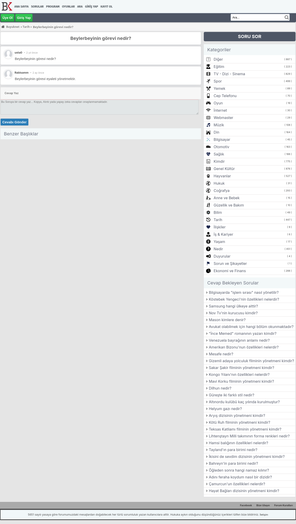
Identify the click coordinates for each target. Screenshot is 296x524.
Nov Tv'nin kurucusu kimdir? (233, 313)
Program (53, 6)
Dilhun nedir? (220, 388)
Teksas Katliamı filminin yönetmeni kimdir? (245, 429)
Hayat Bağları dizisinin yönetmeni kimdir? (244, 490)
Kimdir (219, 161)
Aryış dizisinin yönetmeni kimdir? (237, 415)
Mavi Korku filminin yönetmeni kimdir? (241, 381)
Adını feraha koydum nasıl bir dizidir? (240, 477)
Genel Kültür (224, 168)
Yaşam (219, 241)
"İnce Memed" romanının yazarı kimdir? (242, 333)
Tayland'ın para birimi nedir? (233, 449)
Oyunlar (68, 6)
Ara (79, 6)
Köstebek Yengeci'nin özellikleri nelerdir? (244, 299)
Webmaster (223, 117)
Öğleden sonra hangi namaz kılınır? (239, 470)
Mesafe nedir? (221, 354)
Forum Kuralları (283, 505)
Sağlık (219, 154)
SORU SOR (249, 36)
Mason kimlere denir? (227, 319)
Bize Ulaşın (263, 505)
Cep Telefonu (225, 95)
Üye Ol (8, 18)
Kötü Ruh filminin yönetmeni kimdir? (239, 422)
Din (216, 132)
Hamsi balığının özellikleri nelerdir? (238, 443)
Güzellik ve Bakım (229, 205)
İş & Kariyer (223, 234)
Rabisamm (21, 72)
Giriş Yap (91, 6)
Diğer (218, 59)
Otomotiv (221, 147)
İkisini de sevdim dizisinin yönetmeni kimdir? (247, 456)
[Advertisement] (100, 173)
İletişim (264, 514)
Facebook (246, 505)
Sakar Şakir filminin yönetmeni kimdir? (241, 367)
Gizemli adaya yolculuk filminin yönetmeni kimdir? (251, 361)
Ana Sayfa (21, 6)
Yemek (219, 88)
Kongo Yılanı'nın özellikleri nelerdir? (239, 374)
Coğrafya (222, 190)
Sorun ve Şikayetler (230, 263)
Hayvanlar (222, 176)
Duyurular (222, 256)
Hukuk (219, 183)
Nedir (218, 249)
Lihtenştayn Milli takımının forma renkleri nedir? (249, 436)
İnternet (220, 110)
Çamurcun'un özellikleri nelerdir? (237, 484)
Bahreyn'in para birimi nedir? (233, 463)
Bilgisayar (222, 139)
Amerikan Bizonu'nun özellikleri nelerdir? (243, 347)
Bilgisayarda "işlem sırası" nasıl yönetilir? (243, 292)
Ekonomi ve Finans (230, 270)
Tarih (218, 219)
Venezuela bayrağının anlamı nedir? (239, 340)
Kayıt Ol (106, 6)
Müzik (219, 125)
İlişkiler (219, 227)
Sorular (37, 6)
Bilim (218, 212)
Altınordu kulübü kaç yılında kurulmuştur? (244, 402)
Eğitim (219, 66)
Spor (218, 81)
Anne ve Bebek (227, 198)
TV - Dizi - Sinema (229, 74)
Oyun (218, 103)
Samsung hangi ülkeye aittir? (233, 306)
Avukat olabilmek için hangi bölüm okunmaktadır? (251, 326)
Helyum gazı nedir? (225, 408)
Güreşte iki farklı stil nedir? (231, 395)
